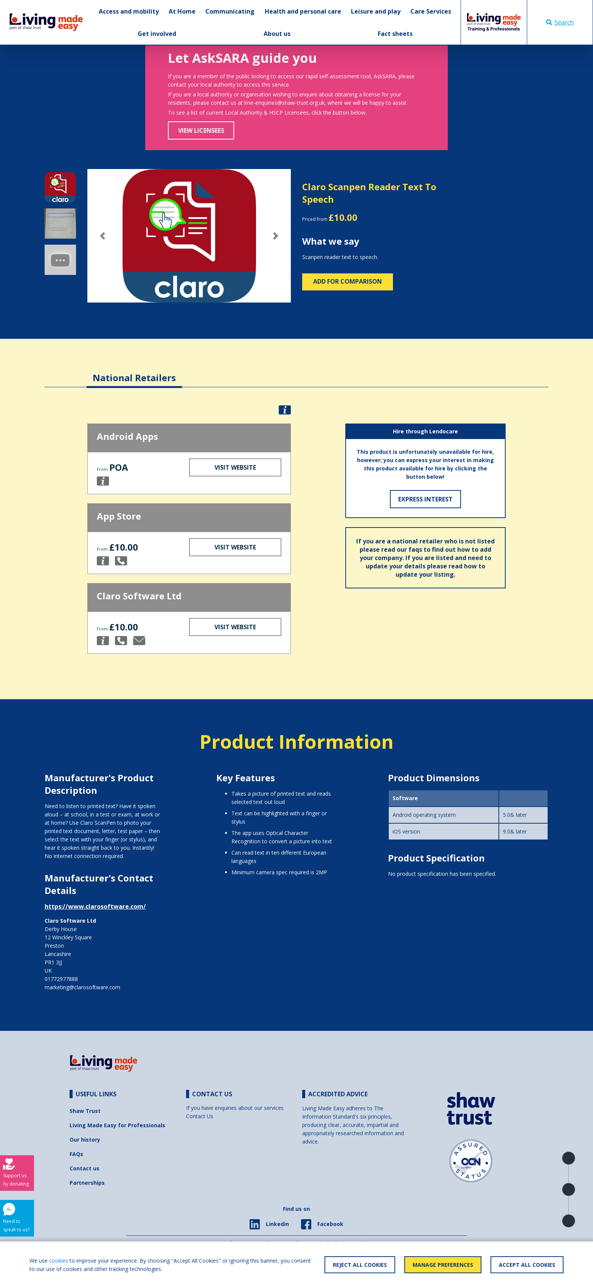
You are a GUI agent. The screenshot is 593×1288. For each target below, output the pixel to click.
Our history (85, 1139)
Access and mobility (129, 11)
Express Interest (425, 499)
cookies (58, 1260)
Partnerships (87, 1182)
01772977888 (61, 978)
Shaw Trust (85, 1110)
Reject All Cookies (360, 1264)
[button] (102, 235)
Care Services (430, 11)
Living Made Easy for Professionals (117, 1125)
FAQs (76, 1154)
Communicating (230, 11)
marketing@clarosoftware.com (82, 987)
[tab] (134, 372)
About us (277, 33)
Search (560, 22)
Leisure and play (376, 11)
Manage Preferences (443, 1264)
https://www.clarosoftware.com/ (95, 906)
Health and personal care (303, 11)
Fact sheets (395, 33)
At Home (182, 11)
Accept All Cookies (527, 1264)
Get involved (157, 33)
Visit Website (235, 467)
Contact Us (199, 1116)
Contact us (84, 1168)
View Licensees (201, 130)
